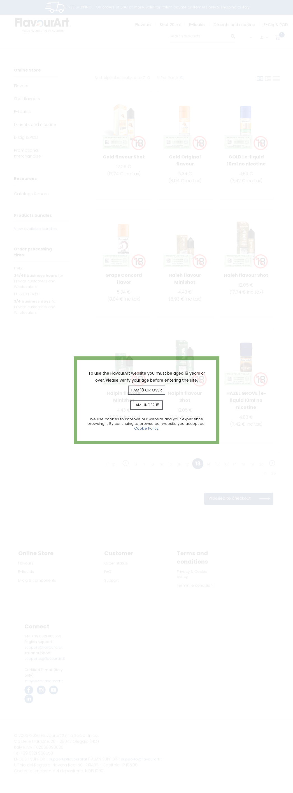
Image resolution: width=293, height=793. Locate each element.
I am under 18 (146, 405)
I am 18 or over (146, 390)
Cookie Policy (146, 428)
